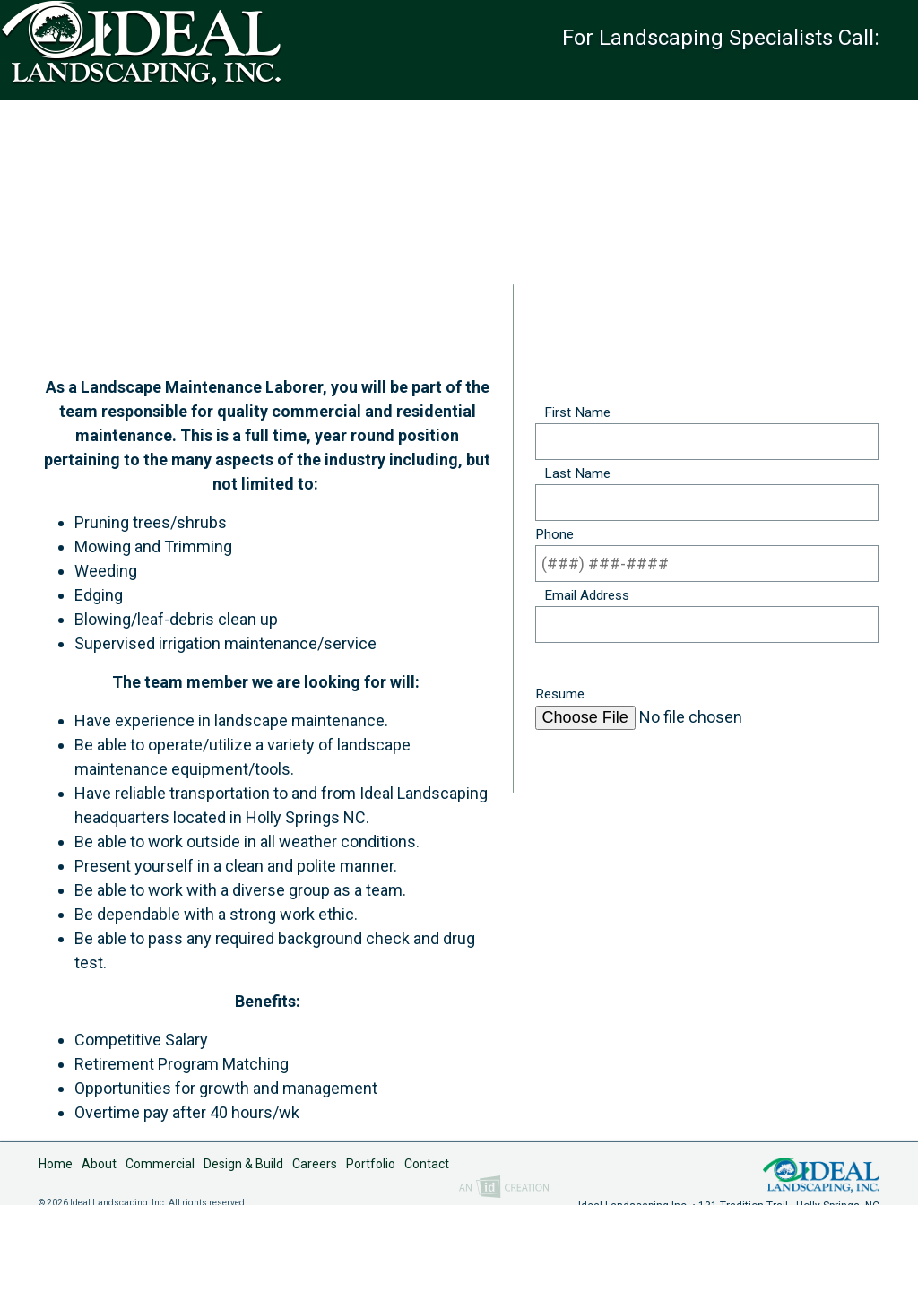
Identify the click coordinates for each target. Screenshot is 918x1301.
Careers (314, 1261)
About (99, 1261)
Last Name (573, 477)
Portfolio (370, 1261)
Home (56, 1261)
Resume (560, 698)
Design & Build (243, 1261)
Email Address (582, 599)
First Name (573, 416)
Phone (554, 538)
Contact (426, 1261)
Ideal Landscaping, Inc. (821, 1270)
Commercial (160, 1261)
